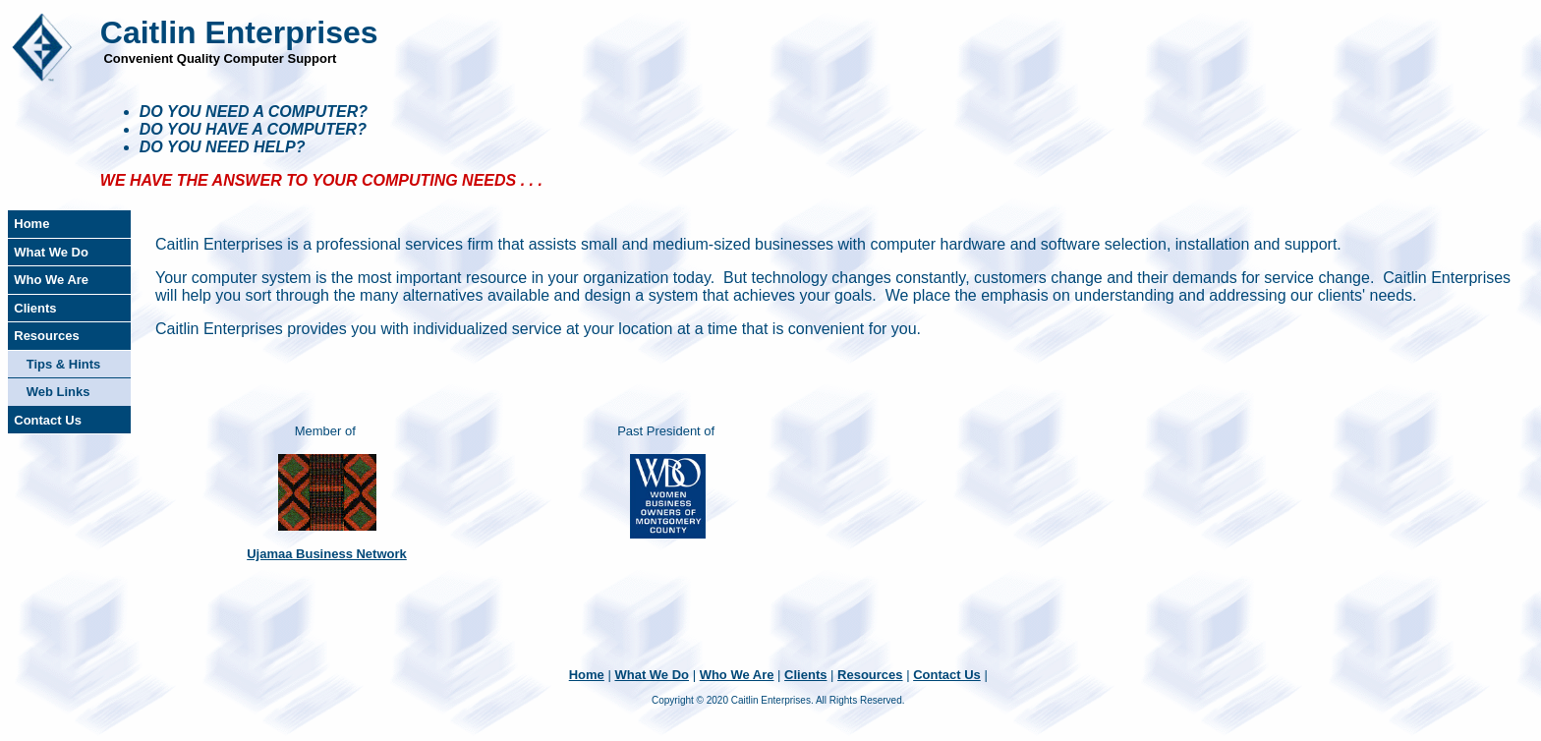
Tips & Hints (64, 364)
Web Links (58, 391)
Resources (46, 335)
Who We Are (51, 279)
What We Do (51, 252)
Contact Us (48, 420)
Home (31, 223)
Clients (35, 308)
